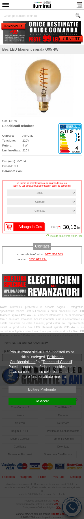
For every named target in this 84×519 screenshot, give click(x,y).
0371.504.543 (54, 254)
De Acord (42, 401)
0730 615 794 (38, 259)
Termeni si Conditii (57, 362)
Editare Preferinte (42, 389)
